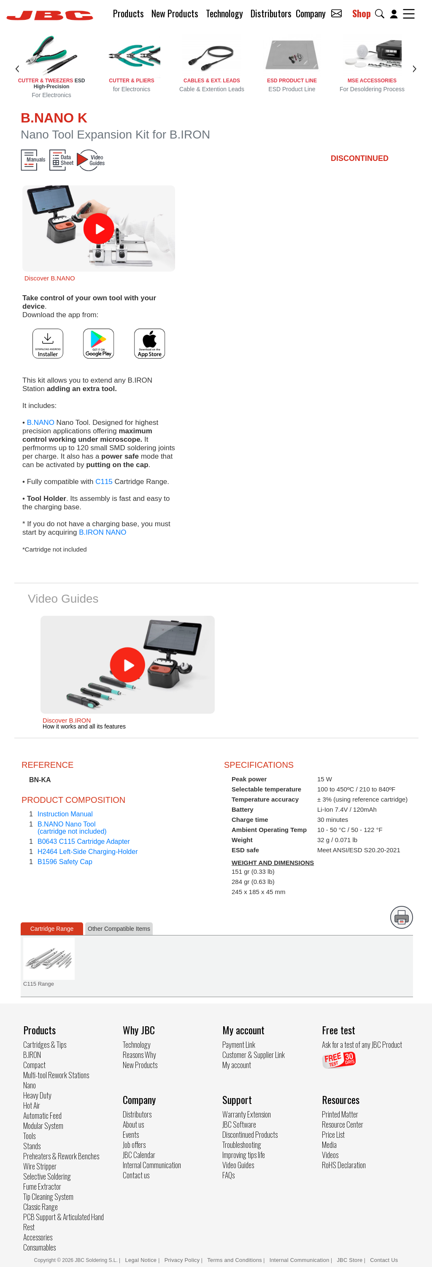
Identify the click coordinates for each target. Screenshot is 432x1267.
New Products (174, 13)
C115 (104, 482)
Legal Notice (142, 1260)
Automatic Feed (42, 1115)
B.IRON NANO (102, 532)
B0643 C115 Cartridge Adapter (84, 841)
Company (311, 13)
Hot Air (31, 1105)
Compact (34, 1064)
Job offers (134, 1144)
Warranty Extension (246, 1114)
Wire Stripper (40, 1166)
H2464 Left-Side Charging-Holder (88, 851)
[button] (381, 14)
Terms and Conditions (234, 1260)
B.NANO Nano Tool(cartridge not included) (72, 828)
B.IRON (32, 1054)
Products (128, 13)
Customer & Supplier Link (253, 1054)
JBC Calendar (139, 1154)
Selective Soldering (47, 1176)
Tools (29, 1135)
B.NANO (40, 423)
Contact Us (384, 1260)
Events (131, 1134)
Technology (224, 13)
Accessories (37, 1237)
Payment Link (238, 1044)
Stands (31, 1145)
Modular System (43, 1125)
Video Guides (238, 1164)
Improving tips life (243, 1154)
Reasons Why (139, 1054)
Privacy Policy (182, 1260)
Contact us (136, 1174)
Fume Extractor (42, 1186)
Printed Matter (340, 1114)
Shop (361, 13)
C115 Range (38, 984)
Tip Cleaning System (48, 1196)
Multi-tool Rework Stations (56, 1074)
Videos (330, 1154)
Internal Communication (152, 1164)
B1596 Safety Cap (65, 861)
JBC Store (349, 1260)
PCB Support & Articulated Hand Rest (63, 1221)
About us (133, 1124)
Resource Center (342, 1124)
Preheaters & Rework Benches (61, 1155)
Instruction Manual (65, 814)
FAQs (228, 1174)
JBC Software (239, 1124)
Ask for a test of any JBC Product (362, 1044)
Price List (333, 1134)
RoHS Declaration (344, 1164)
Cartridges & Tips (44, 1044)
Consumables (39, 1247)
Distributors (271, 13)
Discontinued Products (250, 1134)
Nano (29, 1084)
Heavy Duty (37, 1095)
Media (329, 1144)
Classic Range (40, 1206)
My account (236, 1064)
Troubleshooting (241, 1144)
